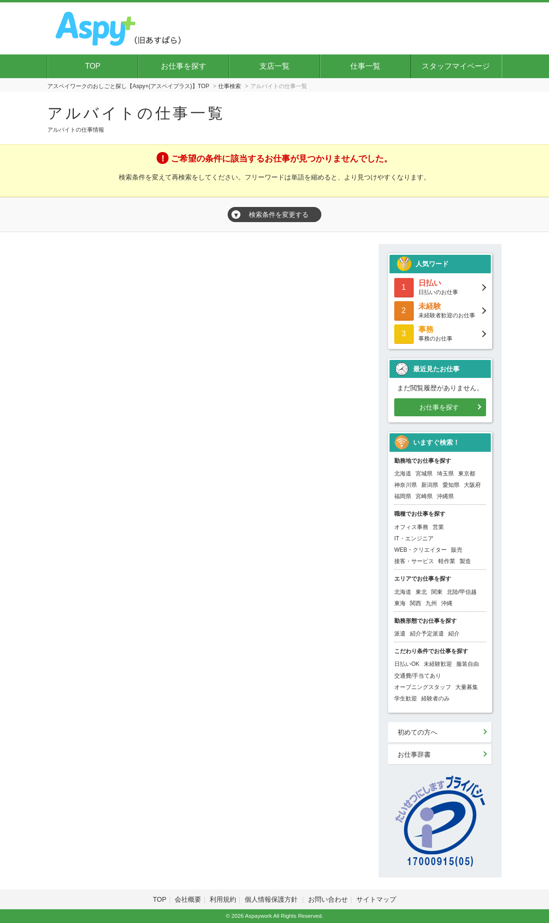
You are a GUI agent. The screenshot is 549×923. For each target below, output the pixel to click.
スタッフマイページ (456, 66)
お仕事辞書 (414, 754)
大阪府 (472, 485)
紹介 (454, 633)
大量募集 (466, 687)
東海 (400, 603)
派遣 (400, 633)
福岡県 (402, 496)
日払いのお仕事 (440, 287)
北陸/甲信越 (462, 592)
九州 (431, 603)
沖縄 (446, 603)
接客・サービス (414, 561)
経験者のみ (435, 698)
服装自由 (467, 664)
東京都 (466, 473)
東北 (421, 592)
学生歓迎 (405, 698)
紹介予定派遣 (427, 633)
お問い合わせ (328, 899)
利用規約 (223, 899)
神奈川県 (405, 485)
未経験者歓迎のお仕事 (440, 310)
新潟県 (429, 485)
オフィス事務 (411, 527)
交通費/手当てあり (417, 675)
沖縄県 (445, 496)
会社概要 (188, 899)
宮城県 (424, 473)
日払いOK (406, 664)
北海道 (402, 473)
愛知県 (451, 485)
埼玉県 (445, 473)
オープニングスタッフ (422, 687)
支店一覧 (274, 66)
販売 (456, 550)
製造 (465, 561)
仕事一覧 (365, 66)
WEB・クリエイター (420, 550)
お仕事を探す (183, 66)
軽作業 (446, 561)
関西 (415, 603)
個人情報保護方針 (272, 899)
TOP (93, 66)
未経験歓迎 (438, 664)
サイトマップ (376, 899)
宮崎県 (424, 496)
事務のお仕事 (440, 333)
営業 (438, 527)
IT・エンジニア (414, 538)
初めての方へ (417, 732)
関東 (437, 592)
